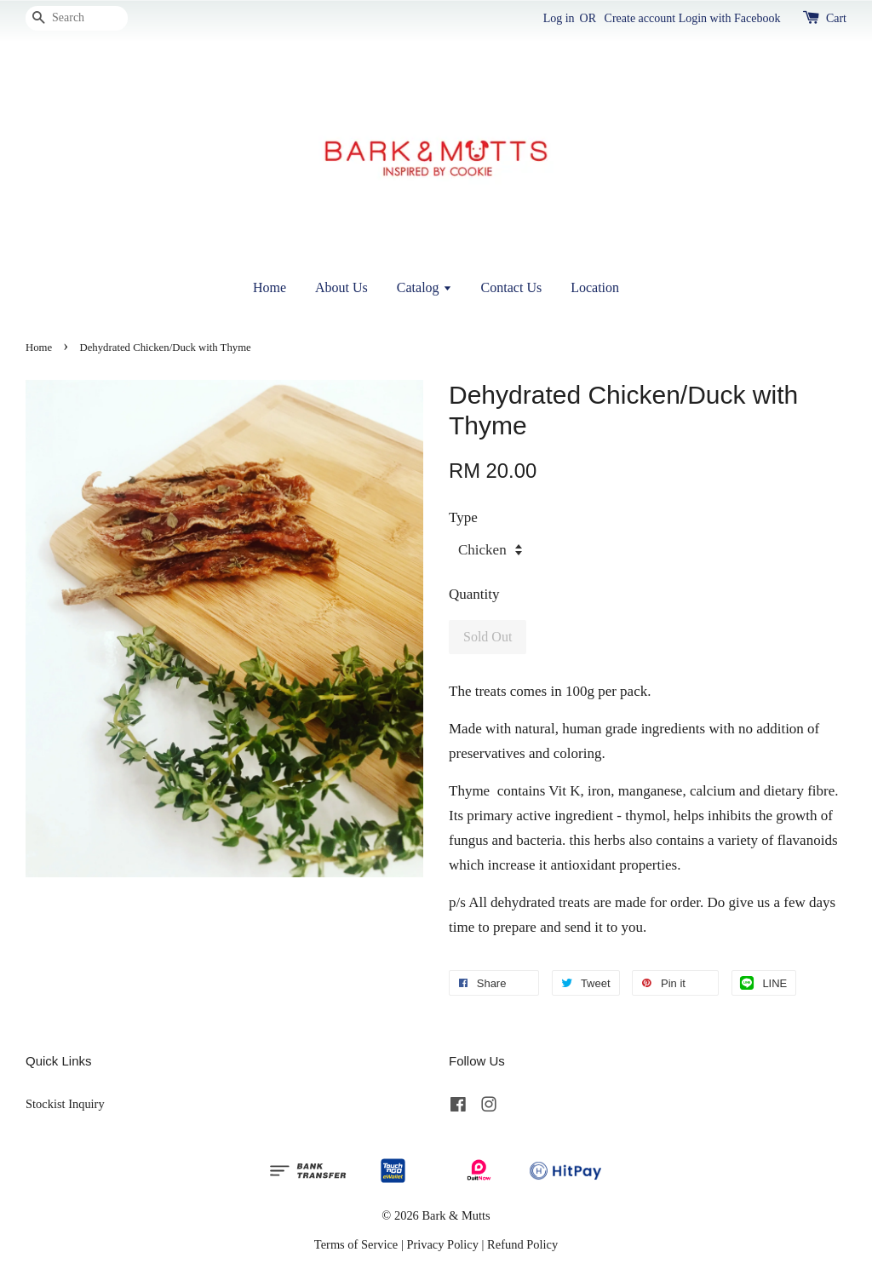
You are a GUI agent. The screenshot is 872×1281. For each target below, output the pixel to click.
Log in (559, 18)
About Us (341, 287)
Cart (836, 18)
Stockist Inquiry (65, 1104)
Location (595, 287)
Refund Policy (522, 1244)
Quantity (474, 594)
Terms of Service (356, 1244)
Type (463, 517)
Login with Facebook (730, 18)
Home (269, 287)
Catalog (424, 287)
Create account (640, 18)
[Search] (77, 18)
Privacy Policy (442, 1244)
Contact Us (511, 287)
